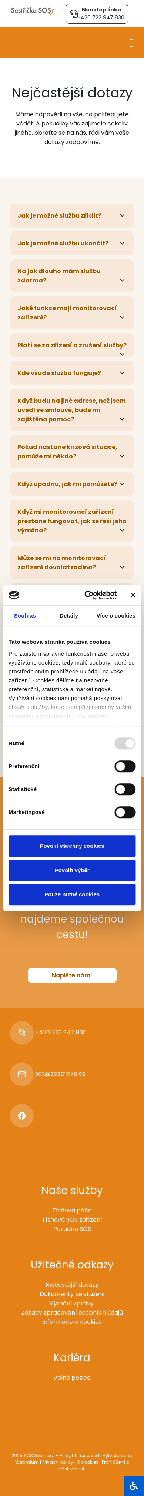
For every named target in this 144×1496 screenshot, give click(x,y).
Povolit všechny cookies (72, 846)
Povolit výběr (71, 870)
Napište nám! (72, 975)
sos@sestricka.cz (60, 1074)
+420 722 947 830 (61, 1032)
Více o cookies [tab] (115, 615)
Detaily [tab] (69, 615)
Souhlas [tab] (25, 615)
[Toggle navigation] (131, 41)
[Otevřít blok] (134, 1486)
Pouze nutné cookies (72, 894)
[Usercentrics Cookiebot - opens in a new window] (87, 595)
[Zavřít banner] (132, 595)
